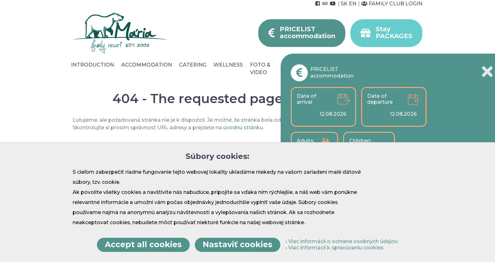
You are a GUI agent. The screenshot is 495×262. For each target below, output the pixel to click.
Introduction (92, 65)
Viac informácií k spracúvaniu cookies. (335, 248)
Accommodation (146, 65)
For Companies (363, 68)
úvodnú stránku (243, 128)
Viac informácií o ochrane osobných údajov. (341, 241)
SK (344, 4)
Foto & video (260, 68)
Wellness (228, 65)
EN (352, 4)
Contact (410, 65)
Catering (192, 65)
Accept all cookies (143, 244)
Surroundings (317, 65)
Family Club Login (391, 4)
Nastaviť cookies (237, 244)
